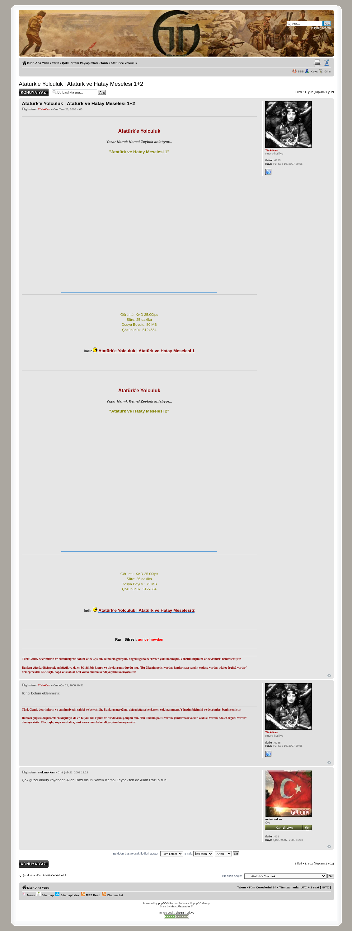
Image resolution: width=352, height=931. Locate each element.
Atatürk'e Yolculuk (123, 63)
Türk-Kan (44, 109)
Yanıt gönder (34, 92)
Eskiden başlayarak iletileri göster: (148, 853)
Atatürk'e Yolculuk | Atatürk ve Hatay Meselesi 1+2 (81, 84)
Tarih (55, 63)
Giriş (327, 71)
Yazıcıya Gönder (317, 63)
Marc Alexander (180, 906)
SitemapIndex (67, 895)
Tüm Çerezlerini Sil (262, 887)
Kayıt (314, 71)
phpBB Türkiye (185, 912)
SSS (301, 71)
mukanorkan (46, 772)
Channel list (112, 895)
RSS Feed (90, 895)
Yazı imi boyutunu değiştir (327, 63)
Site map (45, 895)
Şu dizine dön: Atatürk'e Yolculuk (44, 875)
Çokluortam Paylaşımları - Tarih (85, 63)
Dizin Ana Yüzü (38, 63)
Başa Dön (329, 675)
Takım (241, 887)
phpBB (162, 903)
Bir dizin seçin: (232, 876)
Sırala (199, 853)
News (28, 895)
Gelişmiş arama (320, 28)
